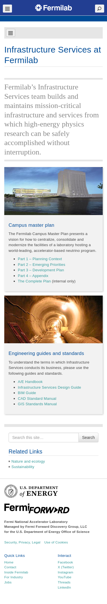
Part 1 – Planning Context (40, 259)
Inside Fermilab (16, 572)
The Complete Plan (34, 281)
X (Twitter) (66, 567)
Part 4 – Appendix (33, 276)
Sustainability (22, 467)
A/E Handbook (30, 382)
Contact (10, 567)
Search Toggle (99, 9)
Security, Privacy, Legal (22, 542)
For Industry (13, 577)
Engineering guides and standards (46, 353)
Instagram (65, 572)
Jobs (8, 582)
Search (88, 437)
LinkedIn (64, 587)
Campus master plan (31, 225)
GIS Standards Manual (37, 404)
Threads (64, 582)
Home (8, 562)
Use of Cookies (56, 542)
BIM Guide (27, 393)
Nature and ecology (28, 461)
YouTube (65, 577)
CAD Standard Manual (37, 398)
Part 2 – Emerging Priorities (41, 264)
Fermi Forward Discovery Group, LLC (56, 526)
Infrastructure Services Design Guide (49, 387)
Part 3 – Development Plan (41, 270)
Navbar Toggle (7, 9)
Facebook (65, 562)
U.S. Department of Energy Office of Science (53, 531)
